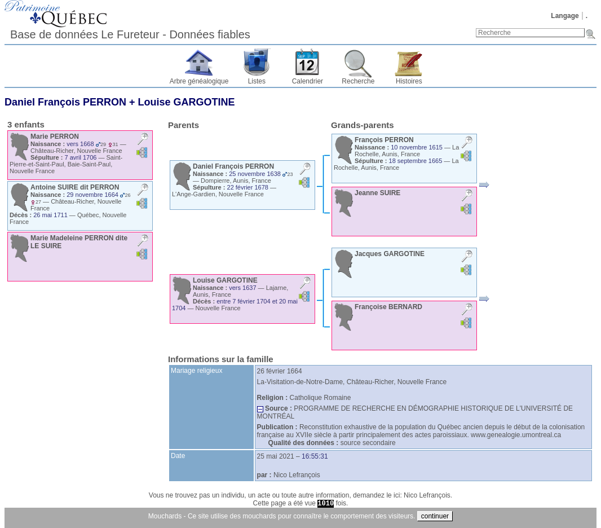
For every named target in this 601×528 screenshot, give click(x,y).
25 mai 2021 (275, 456)
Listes (257, 81)
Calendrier (307, 81)
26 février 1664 (279, 371)
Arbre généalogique (199, 81)
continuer (435, 516)
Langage (564, 16)
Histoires (409, 81)
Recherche (358, 81)
